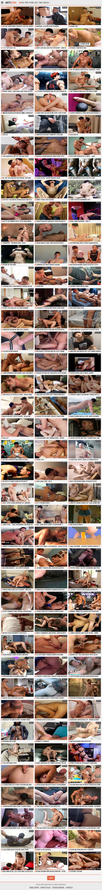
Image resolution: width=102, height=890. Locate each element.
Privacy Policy (46, 887)
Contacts (69, 887)
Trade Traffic (34, 887)
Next (51, 878)
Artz (10, 2)
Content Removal (58, 887)
